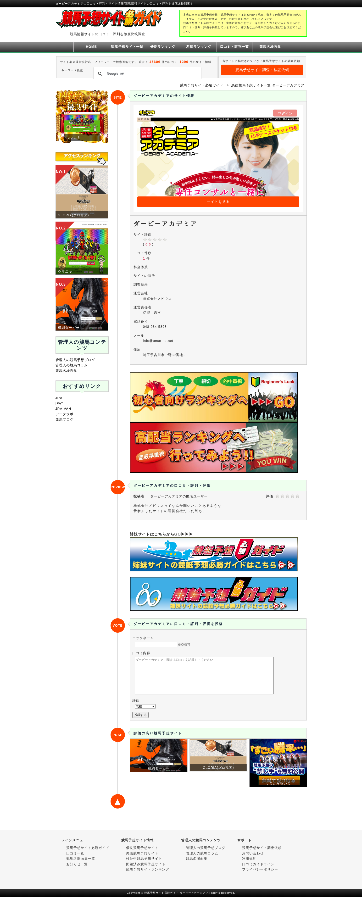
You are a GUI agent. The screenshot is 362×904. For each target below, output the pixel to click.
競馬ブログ (64, 419)
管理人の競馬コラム (72, 365)
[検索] (146, 74)
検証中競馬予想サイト (144, 866)
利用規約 (249, 866)
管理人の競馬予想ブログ (75, 360)
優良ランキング (162, 47)
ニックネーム (143, 638)
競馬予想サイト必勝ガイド (87, 855)
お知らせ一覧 (77, 871)
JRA (59, 398)
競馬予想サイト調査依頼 (262, 855)
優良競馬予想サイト (142, 855)
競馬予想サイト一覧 (127, 47)
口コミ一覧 (75, 860)
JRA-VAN (63, 409)
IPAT (59, 403)
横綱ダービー (68, 327)
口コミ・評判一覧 (234, 47)
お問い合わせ (253, 860)
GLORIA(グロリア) (73, 215)
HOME (91, 47)
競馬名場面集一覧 (80, 866)
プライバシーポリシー (260, 876)
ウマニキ (65, 271)
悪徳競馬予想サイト (142, 860)
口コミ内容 (141, 653)
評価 (135, 707)
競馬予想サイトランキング (147, 876)
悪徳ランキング (198, 47)
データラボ (64, 414)
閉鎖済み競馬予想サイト (146, 871)
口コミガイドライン (258, 871)
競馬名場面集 (270, 47)
